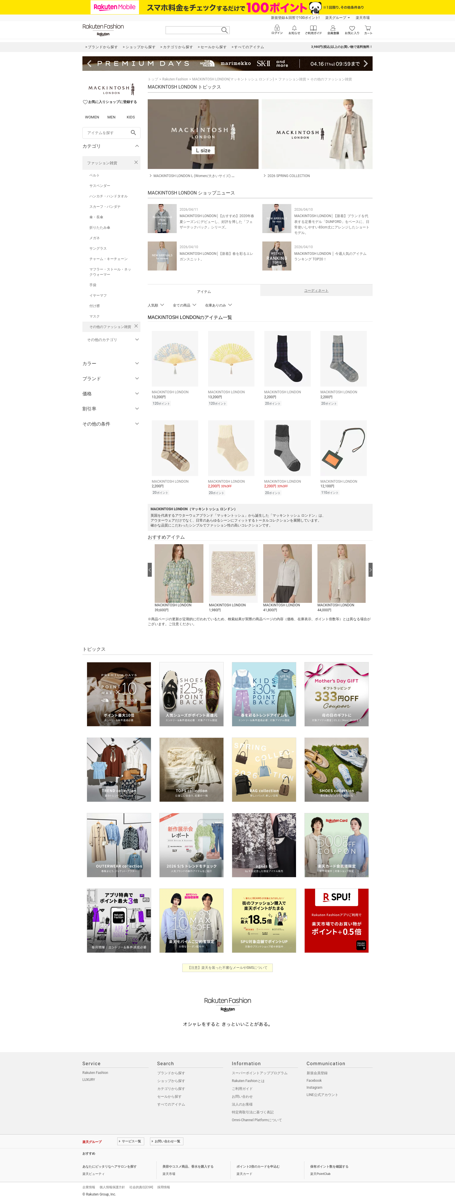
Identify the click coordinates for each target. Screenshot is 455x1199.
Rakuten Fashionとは (248, 1081)
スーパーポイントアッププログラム (260, 1073)
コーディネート (316, 291)
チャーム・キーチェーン (108, 259)
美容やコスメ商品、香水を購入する (188, 1167)
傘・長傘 (96, 217)
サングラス (98, 248)
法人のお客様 (242, 1104)
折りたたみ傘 (99, 228)
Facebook (314, 1081)
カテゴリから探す (171, 1089)
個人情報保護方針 (112, 1187)
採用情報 (163, 1187)
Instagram (314, 1088)
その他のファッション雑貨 (110, 327)
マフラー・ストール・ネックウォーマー (110, 272)
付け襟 (94, 306)
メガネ (94, 238)
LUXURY (88, 1080)
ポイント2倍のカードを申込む (258, 1167)
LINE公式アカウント (322, 1095)
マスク (94, 316)
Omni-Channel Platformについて (257, 1120)
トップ (153, 79)
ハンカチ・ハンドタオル (108, 196)
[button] (179, 578)
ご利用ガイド (242, 1089)
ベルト (94, 175)
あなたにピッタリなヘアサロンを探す (109, 1167)
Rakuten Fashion (175, 79)
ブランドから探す (171, 1073)
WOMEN (92, 117)
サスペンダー (99, 186)
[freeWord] (111, 133)
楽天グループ (335, 18)
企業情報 (88, 1187)
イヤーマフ (98, 295)
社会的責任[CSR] (141, 1187)
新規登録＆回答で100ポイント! (295, 18)
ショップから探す (171, 1081)
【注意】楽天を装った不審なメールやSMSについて (227, 968)
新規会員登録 (317, 1073)
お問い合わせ (242, 1097)
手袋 (92, 285)
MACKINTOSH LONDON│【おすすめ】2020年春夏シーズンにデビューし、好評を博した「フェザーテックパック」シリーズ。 (217, 221)
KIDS (131, 117)
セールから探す (169, 1097)
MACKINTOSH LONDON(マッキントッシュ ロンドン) (233, 79)
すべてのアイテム (171, 1104)
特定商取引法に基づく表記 (253, 1112)
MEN (111, 117)
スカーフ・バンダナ (105, 207)
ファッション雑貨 (102, 163)
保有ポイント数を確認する (329, 1167)
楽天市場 (363, 18)
